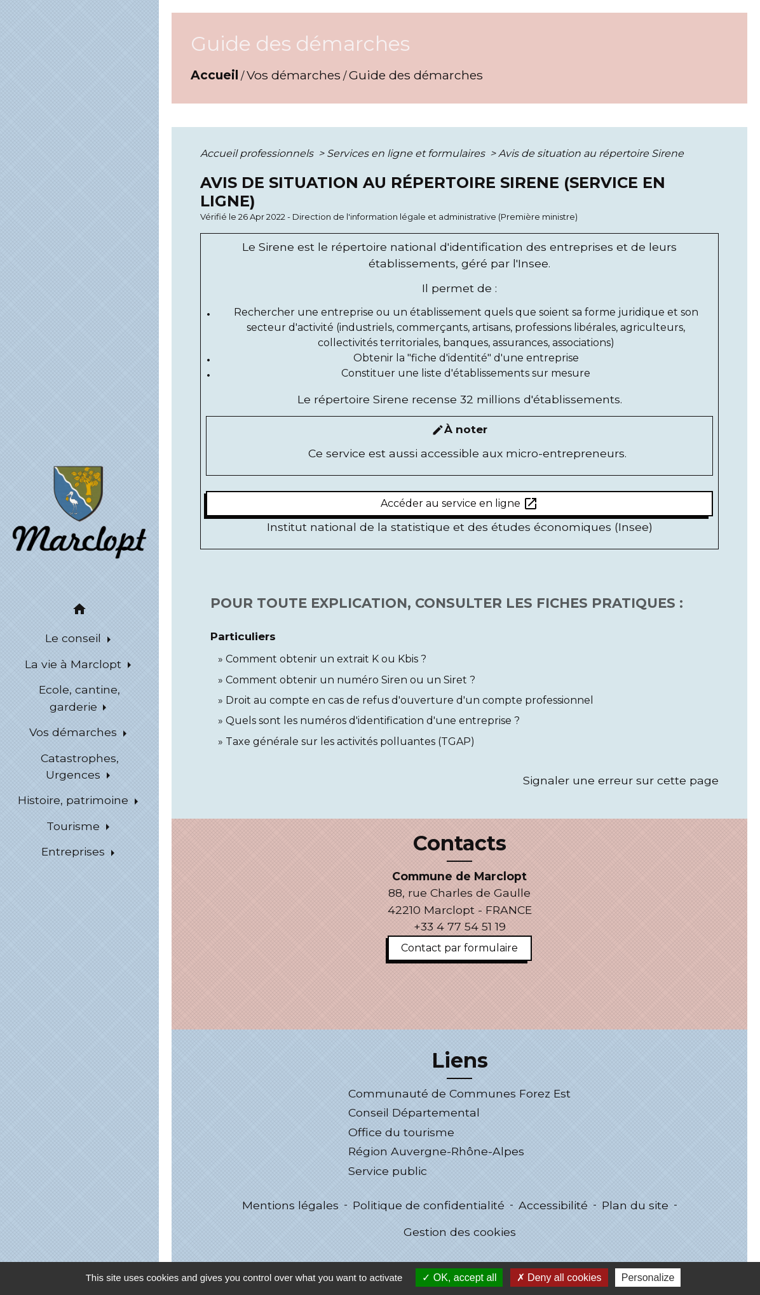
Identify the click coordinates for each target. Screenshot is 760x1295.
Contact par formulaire (459, 948)
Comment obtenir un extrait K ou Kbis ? (326, 659)
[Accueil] (79, 511)
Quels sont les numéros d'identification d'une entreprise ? (373, 721)
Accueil (214, 75)
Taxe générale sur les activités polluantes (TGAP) (350, 741)
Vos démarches (294, 75)
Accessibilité (553, 1205)
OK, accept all (459, 1277)
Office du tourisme (401, 1132)
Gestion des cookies (460, 1231)
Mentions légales (290, 1205)
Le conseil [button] (74, 638)
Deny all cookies (559, 1277)
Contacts (459, 843)
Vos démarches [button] (74, 732)
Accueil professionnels (258, 153)
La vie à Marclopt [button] (75, 664)
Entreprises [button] (74, 851)
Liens (459, 1061)
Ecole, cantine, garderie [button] (79, 698)
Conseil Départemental (414, 1112)
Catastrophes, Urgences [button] (80, 766)
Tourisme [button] (74, 826)
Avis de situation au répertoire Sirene (591, 153)
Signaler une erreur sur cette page (621, 780)
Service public (387, 1171)
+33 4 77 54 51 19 (460, 926)
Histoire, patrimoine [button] (75, 800)
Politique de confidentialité (429, 1205)
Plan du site (635, 1205)
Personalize (648, 1277)
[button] (79, 611)
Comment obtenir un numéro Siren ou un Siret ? (350, 680)
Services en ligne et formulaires (407, 153)
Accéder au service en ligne (459, 503)
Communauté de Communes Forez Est (459, 1093)
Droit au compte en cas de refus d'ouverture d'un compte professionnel (410, 700)
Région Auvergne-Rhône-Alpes (436, 1151)
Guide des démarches (416, 75)
